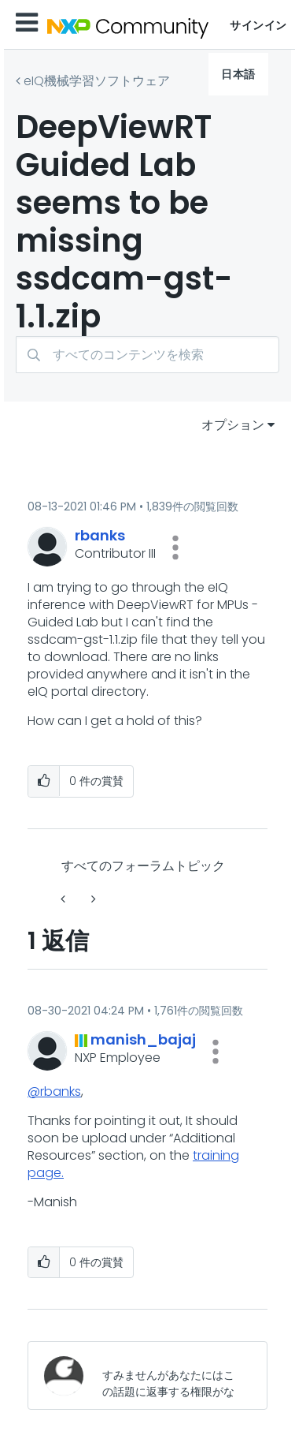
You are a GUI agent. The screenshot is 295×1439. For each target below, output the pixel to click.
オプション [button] (232, 425)
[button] (175, 547)
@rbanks (54, 1091)
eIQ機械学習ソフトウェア (97, 81)
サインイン (258, 25)
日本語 (238, 74)
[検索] (147, 354)
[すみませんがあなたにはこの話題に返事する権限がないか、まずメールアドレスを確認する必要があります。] (172, 1375)
